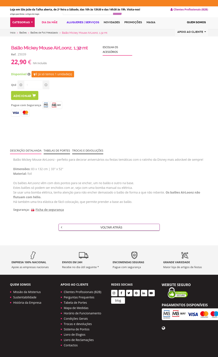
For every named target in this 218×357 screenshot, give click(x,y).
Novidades (112, 32)
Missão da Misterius (27, 292)
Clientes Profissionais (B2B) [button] (189, 9)
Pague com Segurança (26, 113)
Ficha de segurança (47, 218)
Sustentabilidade (24, 297)
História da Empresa (27, 303)
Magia (150, 32)
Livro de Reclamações (79, 340)
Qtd (13, 93)
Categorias (22, 33)
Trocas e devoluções (87, 159)
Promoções (133, 32)
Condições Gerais (76, 319)
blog (118, 300)
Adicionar (24, 104)
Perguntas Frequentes (79, 297)
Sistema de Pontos (77, 329)
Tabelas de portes (57, 159)
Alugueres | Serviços (80, 32)
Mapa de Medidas (76, 308)
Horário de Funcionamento (82, 313)
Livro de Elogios (75, 334)
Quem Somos (196, 32)
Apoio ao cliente (191, 42)
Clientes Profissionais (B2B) (82, 292)
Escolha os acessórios (110, 58)
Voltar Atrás (91, 235)
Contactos (71, 345)
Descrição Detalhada (26, 159)
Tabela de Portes (75, 303)
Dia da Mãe (47, 32)
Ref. (13, 63)
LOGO (33, 20)
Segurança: (21, 218)
